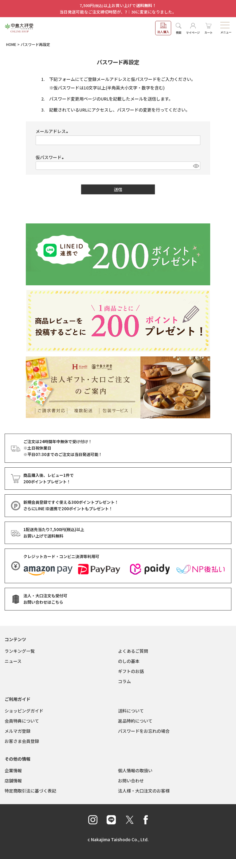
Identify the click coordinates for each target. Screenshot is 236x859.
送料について (131, 711)
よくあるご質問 (133, 651)
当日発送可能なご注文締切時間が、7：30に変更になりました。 (118, 12)
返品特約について (135, 721)
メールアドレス (53, 131)
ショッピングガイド (24, 711)
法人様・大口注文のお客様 (144, 791)
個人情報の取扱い (135, 770)
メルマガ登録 (17, 731)
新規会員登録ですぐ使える (71, 502)
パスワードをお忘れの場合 (144, 731)
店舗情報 (13, 780)
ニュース (13, 661)
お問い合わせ (131, 780)
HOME (11, 44)
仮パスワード (51, 157)
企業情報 (13, 770)
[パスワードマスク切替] (195, 166)
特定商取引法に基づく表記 (30, 791)
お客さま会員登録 (22, 741)
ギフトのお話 (131, 671)
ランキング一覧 (20, 651)
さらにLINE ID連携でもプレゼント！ (68, 509)
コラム (124, 681)
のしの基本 (129, 661)
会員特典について (22, 721)
